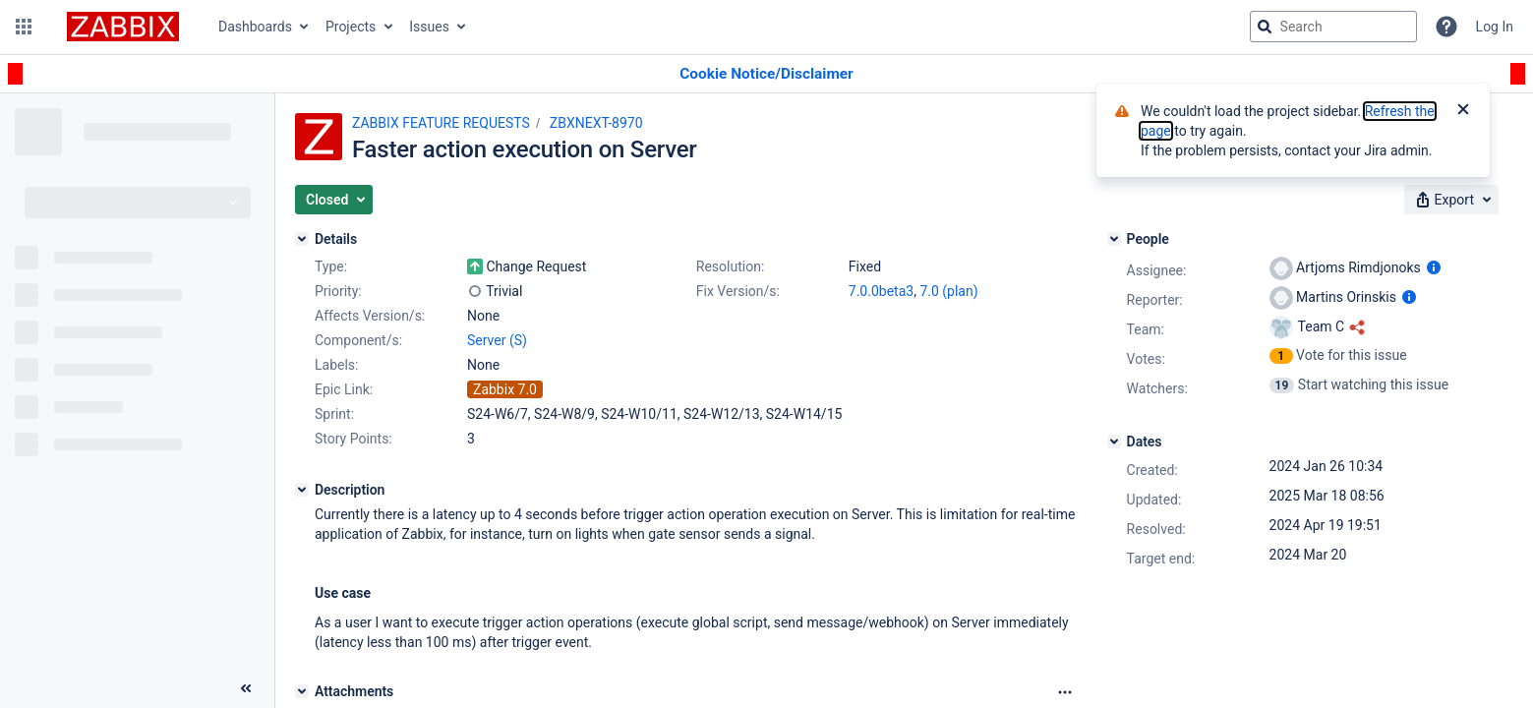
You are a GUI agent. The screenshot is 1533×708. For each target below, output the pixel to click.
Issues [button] (429, 26)
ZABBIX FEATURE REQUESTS (441, 123)
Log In (1494, 26)
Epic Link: (344, 389)
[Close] (1463, 111)
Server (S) (497, 340)
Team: (1145, 329)
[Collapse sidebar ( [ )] (246, 688)
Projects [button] (350, 26)
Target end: (1161, 558)
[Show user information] (1434, 267)
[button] (23, 26)
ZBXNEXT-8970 (596, 123)
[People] (1114, 239)
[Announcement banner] (766, 74)
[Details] (302, 239)
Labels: (336, 365)
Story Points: (353, 438)
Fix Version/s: (738, 291)
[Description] (302, 490)
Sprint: (334, 414)
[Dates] (1114, 441)
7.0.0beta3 (881, 291)
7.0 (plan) (948, 291)
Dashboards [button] (255, 26)
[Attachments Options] (1065, 692)
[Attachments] (302, 691)
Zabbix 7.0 (505, 389)
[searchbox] (1333, 26)
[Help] (1446, 26)
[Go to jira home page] (123, 26)
